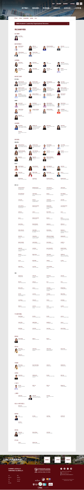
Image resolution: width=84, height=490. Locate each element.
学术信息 (46, 8)
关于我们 (25, 8)
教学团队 (31, 18)
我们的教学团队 (26, 18)
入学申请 (78, 8)
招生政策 (35, 8)
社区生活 (67, 8)
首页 (16, 18)
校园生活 (56, 8)
